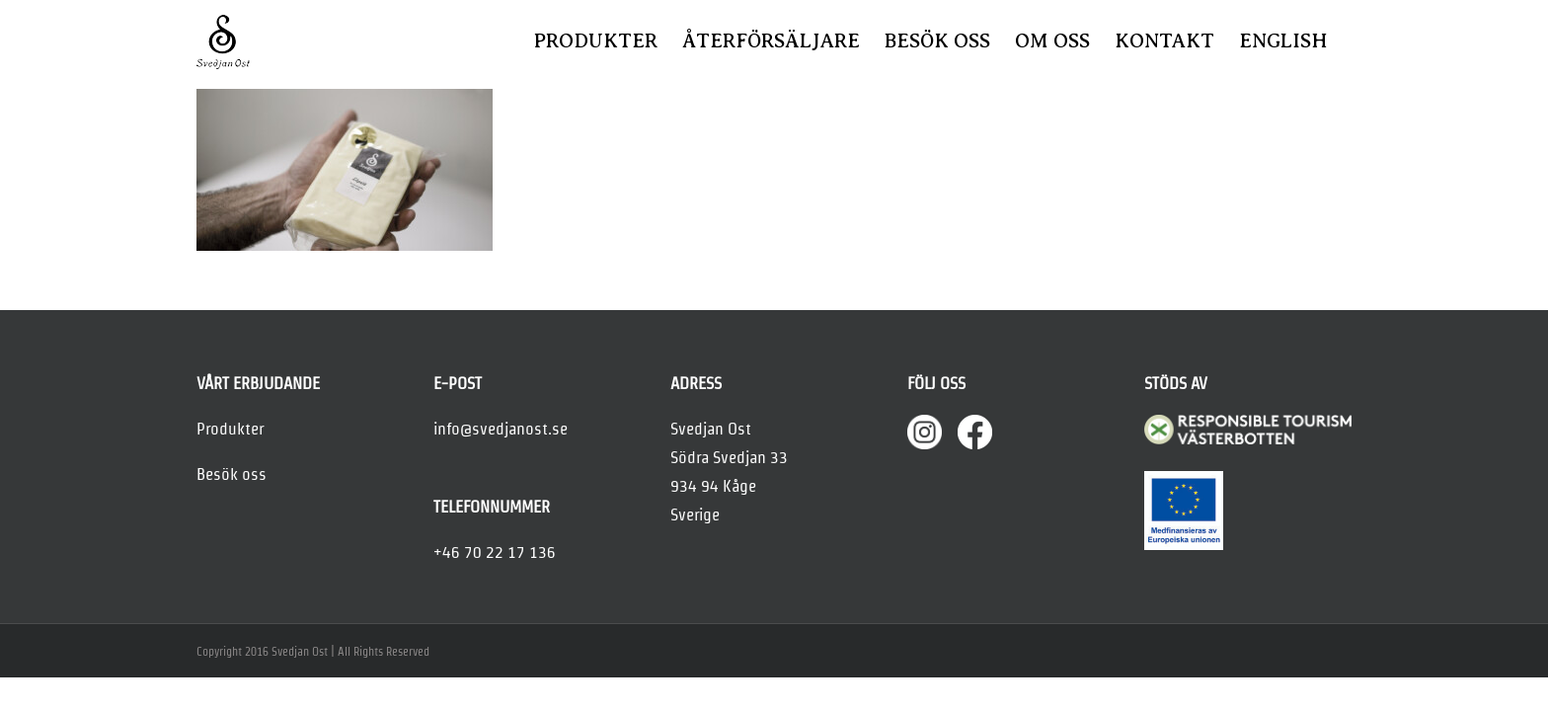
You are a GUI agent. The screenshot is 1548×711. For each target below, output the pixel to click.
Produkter (230, 428)
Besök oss (231, 474)
